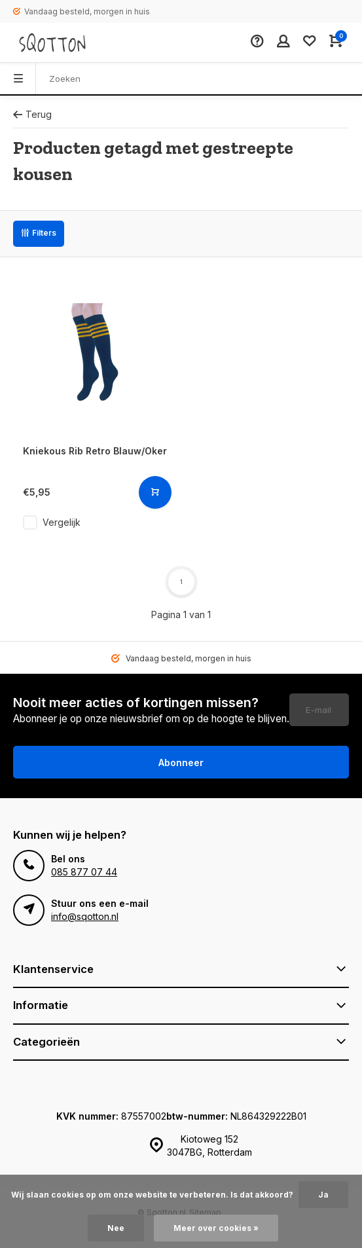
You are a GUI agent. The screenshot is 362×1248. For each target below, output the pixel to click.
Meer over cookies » (216, 1228)
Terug (32, 114)
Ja (323, 1195)
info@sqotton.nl (84, 916)
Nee (115, 1228)
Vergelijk (62, 522)
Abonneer (181, 762)
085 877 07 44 (84, 871)
